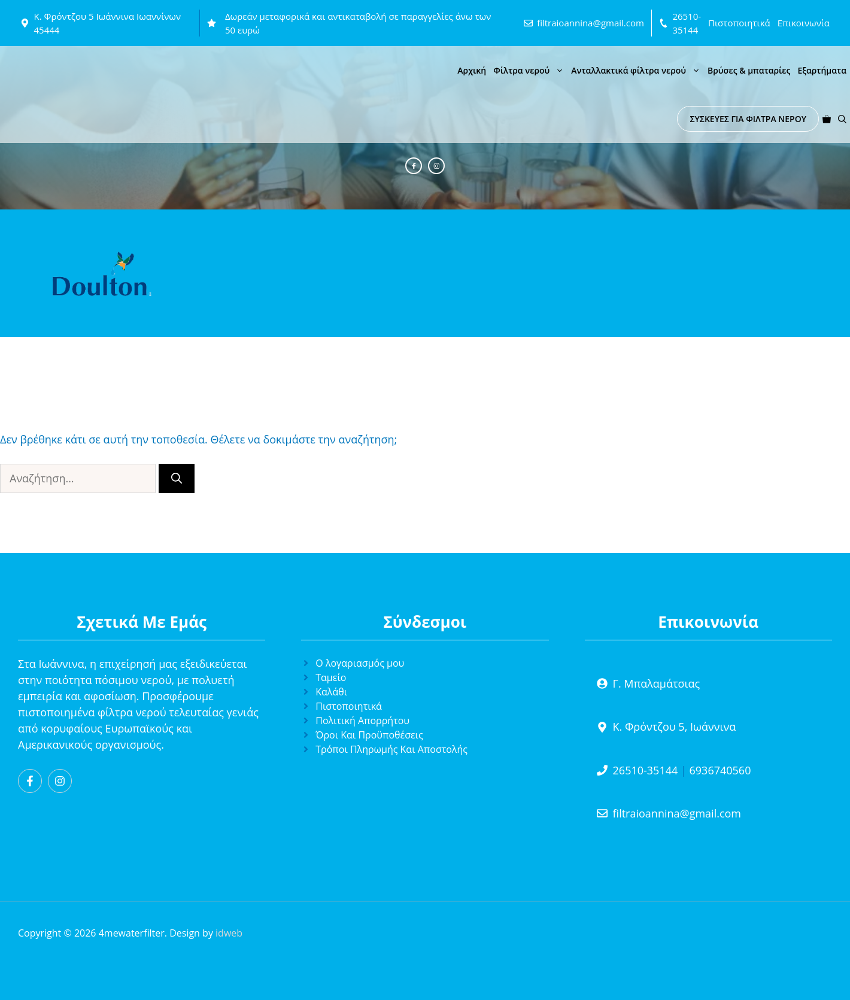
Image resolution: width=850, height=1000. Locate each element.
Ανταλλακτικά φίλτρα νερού (637, 70)
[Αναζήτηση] (177, 478)
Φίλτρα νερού (530, 70)
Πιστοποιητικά (739, 23)
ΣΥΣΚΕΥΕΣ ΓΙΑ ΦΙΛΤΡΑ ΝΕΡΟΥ (748, 118)
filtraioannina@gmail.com (590, 23)
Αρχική (471, 70)
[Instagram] (436, 165)
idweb (228, 933)
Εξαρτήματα (821, 70)
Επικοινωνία (804, 23)
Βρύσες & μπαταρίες (749, 70)
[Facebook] (413, 165)
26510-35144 (645, 770)
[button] (842, 119)
